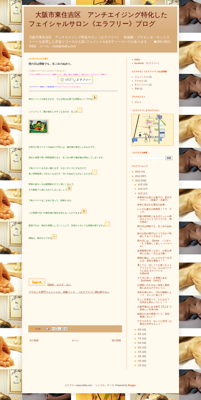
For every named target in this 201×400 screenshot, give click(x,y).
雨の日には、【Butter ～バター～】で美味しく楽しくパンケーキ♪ (154, 243)
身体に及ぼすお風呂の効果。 (152, 204)
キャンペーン (141, 84)
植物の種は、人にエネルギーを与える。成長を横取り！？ (154, 259)
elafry (137, 59)
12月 (140, 184)
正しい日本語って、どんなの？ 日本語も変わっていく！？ (154, 301)
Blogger (132, 385)
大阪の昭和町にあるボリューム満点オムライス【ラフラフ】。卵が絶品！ (154, 219)
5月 (140, 347)
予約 (136, 88)
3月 (140, 356)
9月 (140, 329)
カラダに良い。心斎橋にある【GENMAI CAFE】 (152, 279)
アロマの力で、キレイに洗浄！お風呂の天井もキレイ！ (154, 322)
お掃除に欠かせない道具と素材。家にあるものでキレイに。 (154, 286)
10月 (140, 193)
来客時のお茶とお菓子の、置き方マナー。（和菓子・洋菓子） (154, 198)
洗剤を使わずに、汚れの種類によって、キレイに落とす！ (154, 293)
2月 (140, 361)
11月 (140, 189)
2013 (138, 180)
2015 (138, 171)
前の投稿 (116, 340)
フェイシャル (141, 77)
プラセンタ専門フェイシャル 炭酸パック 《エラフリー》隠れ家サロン (69, 292)
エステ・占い (59, 284)
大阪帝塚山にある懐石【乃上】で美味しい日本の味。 (154, 308)
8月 (140, 334)
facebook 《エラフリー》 (147, 63)
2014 (138, 176)
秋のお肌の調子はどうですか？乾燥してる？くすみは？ (154, 235)
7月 (140, 338)
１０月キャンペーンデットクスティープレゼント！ (47, 71)
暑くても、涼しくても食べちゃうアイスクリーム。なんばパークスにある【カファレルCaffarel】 (154, 269)
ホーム (75, 340)
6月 (140, 343)
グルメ (137, 102)
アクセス (139, 80)
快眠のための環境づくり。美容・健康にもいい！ (154, 315)
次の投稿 (34, 340)
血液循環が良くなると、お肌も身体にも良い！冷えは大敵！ (154, 252)
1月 (140, 365)
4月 (140, 352)
